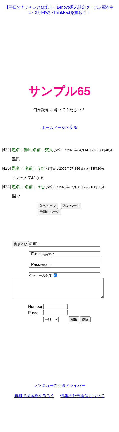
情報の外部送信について (82, 399)
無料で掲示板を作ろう (34, 399)
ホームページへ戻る (60, 127)
